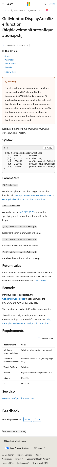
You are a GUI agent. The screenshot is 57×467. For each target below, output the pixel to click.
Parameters (9, 59)
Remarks (8, 67)
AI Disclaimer (8, 454)
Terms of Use (7, 463)
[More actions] (52, 10)
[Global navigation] (3, 3)
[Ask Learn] (47, 10)
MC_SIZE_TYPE (26, 211)
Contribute (7, 458)
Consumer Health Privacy (38, 458)
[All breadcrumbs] (4, 10)
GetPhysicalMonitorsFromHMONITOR (32, 195)
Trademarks (22, 463)
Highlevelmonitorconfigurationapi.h (24, 10)
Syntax (7, 56)
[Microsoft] (28, 4)
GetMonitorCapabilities (13, 298)
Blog (37, 454)
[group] (28, 161)
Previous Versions (24, 454)
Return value (10, 63)
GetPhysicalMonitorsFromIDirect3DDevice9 (23, 199)
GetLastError (40, 280)
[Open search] (45, 3)
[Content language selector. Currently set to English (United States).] (15, 441)
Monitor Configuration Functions (18, 398)
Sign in (52, 3)
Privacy (18, 458)
